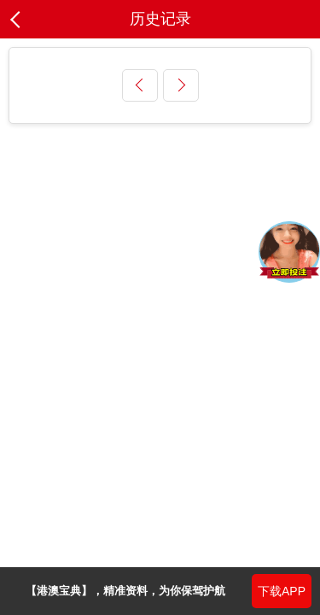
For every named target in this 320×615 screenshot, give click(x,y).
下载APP (281, 591)
